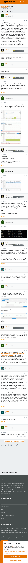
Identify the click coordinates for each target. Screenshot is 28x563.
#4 (26, 82)
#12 (26, 291)
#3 (26, 69)
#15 (26, 373)
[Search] (25, 2)
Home (2, 503)
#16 (26, 417)
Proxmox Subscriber (19, 51)
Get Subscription (5, 506)
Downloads (3, 512)
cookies (14, 546)
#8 (26, 201)
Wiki (2, 509)
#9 (26, 226)
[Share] (25, 20)
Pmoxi (3, 8)
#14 (26, 350)
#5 (26, 103)
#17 (26, 432)
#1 (26, 20)
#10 (26, 248)
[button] (2, 2)
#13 (26, 332)
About (2, 518)
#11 (26, 274)
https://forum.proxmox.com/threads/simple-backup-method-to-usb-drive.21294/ (13, 354)
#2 (26, 55)
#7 (26, 175)
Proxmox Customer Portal (7, 515)
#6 (26, 154)
